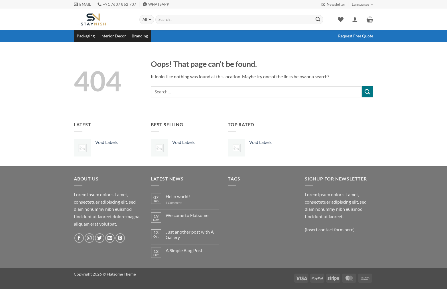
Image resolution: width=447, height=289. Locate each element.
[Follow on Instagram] (89, 238)
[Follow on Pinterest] (120, 238)
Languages (362, 4)
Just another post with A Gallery (190, 234)
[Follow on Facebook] (79, 238)
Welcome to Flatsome (187, 215)
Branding (140, 35)
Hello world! (178, 196)
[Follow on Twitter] (99, 238)
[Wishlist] (341, 19)
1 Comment (178, 202)
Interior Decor (113, 35)
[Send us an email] (110, 238)
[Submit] (318, 20)
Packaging (86, 35)
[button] (333, 4)
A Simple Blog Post (184, 250)
